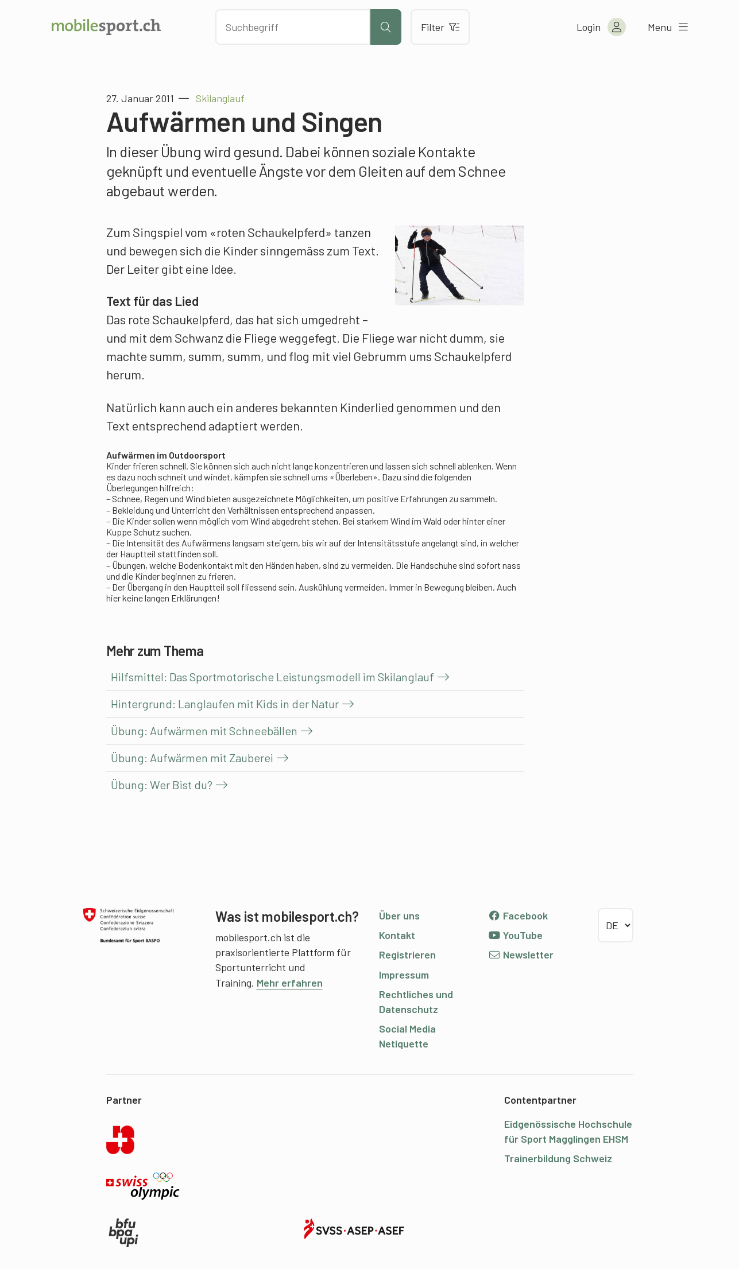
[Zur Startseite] (106, 27)
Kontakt (397, 935)
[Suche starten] (385, 27)
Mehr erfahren (290, 982)
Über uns (399, 915)
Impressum (404, 974)
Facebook (518, 915)
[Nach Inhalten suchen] (292, 27)
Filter (440, 27)
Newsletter (521, 954)
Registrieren (407, 954)
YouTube (515, 935)
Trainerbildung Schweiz (558, 1158)
